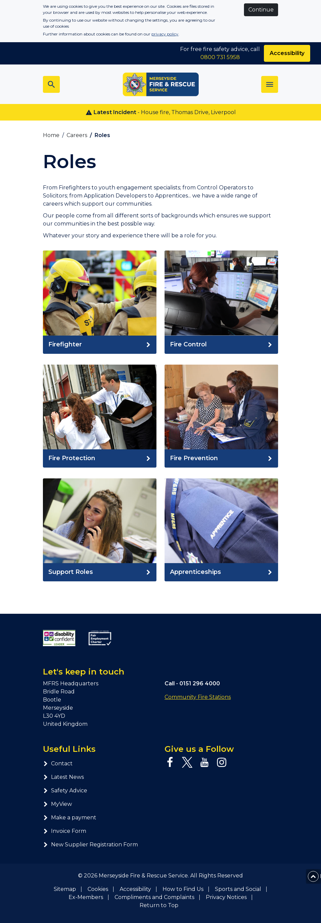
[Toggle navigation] (269, 84)
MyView (57, 804)
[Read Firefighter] (99, 344)
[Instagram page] (221, 762)
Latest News (63, 777)
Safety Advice (65, 790)
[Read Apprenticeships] (221, 572)
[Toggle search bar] (51, 84)
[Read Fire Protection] (99, 458)
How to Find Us (183, 889)
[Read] (221, 344)
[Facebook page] (170, 762)
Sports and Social (238, 889)
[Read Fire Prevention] (221, 458)
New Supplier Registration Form (90, 844)
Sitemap (65, 889)
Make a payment (69, 817)
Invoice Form (64, 831)
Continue (261, 9)
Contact (58, 763)
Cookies (98, 889)
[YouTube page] (204, 762)
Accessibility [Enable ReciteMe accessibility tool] (287, 53)
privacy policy (164, 33)
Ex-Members (86, 897)
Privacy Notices (226, 897)
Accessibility (135, 889)
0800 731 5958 (220, 57)
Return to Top (159, 905)
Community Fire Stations (198, 697)
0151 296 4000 (199, 683)
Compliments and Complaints (154, 897)
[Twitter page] (187, 762)
